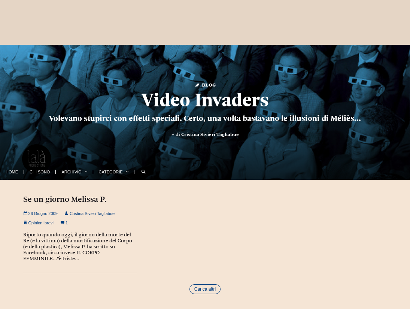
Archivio (71, 172)
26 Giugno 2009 (40, 213)
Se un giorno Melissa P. (65, 199)
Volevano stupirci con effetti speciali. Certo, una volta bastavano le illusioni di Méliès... (205, 118)
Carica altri (205, 289)
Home (12, 172)
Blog (205, 84)
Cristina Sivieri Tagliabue (210, 134)
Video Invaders (205, 100)
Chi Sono (40, 172)
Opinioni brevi (41, 223)
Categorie (111, 172)
